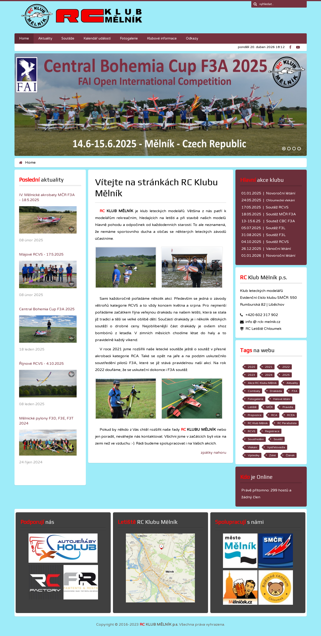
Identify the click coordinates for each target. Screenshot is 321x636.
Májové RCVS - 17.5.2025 (41, 254)
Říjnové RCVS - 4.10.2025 (41, 363)
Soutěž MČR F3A (281, 214)
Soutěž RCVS (277, 207)
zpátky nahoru (213, 452)
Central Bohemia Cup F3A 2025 (47, 309)
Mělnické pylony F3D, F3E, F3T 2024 (46, 421)
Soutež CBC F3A (280, 221)
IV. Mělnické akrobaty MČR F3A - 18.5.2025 (47, 197)
